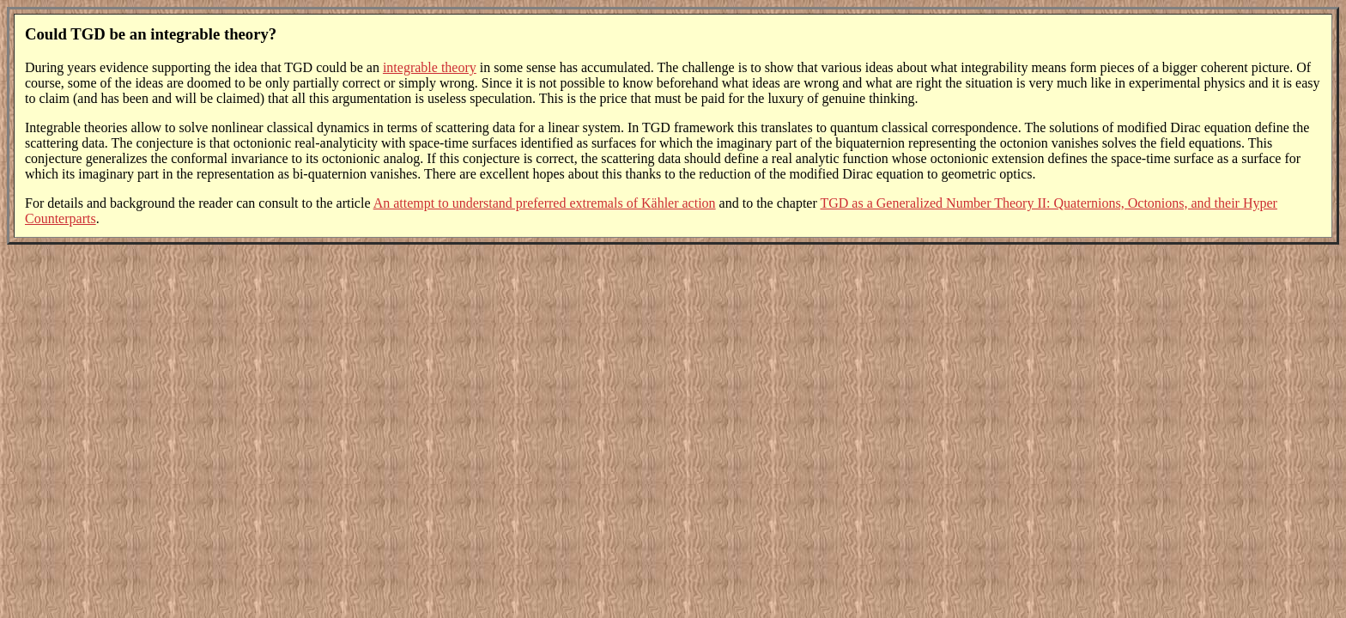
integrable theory (429, 67)
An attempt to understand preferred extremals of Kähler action (544, 203)
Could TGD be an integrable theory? (150, 34)
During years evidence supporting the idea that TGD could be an (204, 67)
